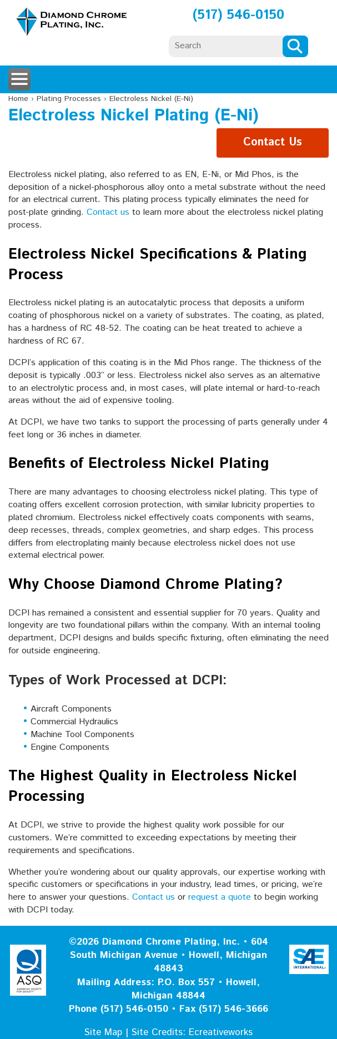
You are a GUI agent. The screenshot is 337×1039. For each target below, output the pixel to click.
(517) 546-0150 (238, 15)
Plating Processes (69, 98)
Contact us (108, 212)
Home (18, 98)
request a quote (219, 897)
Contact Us (272, 142)
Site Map (103, 1032)
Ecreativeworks (221, 1032)
